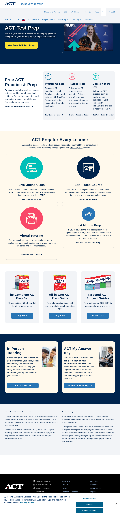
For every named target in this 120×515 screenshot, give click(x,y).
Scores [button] (88, 20)
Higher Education (43, 488)
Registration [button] (48, 20)
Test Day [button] (76, 20)
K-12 (65, 12)
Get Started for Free (31, 199)
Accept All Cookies (89, 510)
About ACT (66, 481)
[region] (60, 504)
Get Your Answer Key (79, 385)
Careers (65, 485)
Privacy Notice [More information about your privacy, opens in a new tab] (27, 503)
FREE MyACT (76, 148)
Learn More (98, 316)
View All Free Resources (19, 106)
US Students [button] (30, 19)
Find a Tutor (23, 385)
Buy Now (22, 316)
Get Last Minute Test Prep (88, 243)
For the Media (95, 488)
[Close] (116, 503)
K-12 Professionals (43, 485)
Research (94, 485)
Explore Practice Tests (80, 115)
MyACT (112, 12)
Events (64, 488)
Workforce (75, 12)
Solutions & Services (70, 492)
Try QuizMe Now (54, 115)
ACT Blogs (94, 481)
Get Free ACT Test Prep (21, 45)
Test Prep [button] (63, 20)
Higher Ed (87, 12)
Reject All (89, 504)
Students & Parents (52, 12)
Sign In (93, 492)
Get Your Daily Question (105, 115)
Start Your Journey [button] (33, 4)
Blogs (96, 12)
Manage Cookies (89, 498)
